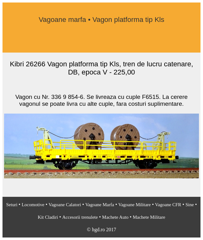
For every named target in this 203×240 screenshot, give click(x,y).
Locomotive (33, 204)
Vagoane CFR (168, 204)
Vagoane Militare (134, 204)
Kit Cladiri (48, 217)
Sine (189, 204)
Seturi (12, 204)
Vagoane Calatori (64, 204)
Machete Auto (115, 217)
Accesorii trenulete (80, 217)
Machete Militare (149, 217)
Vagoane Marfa (99, 204)
